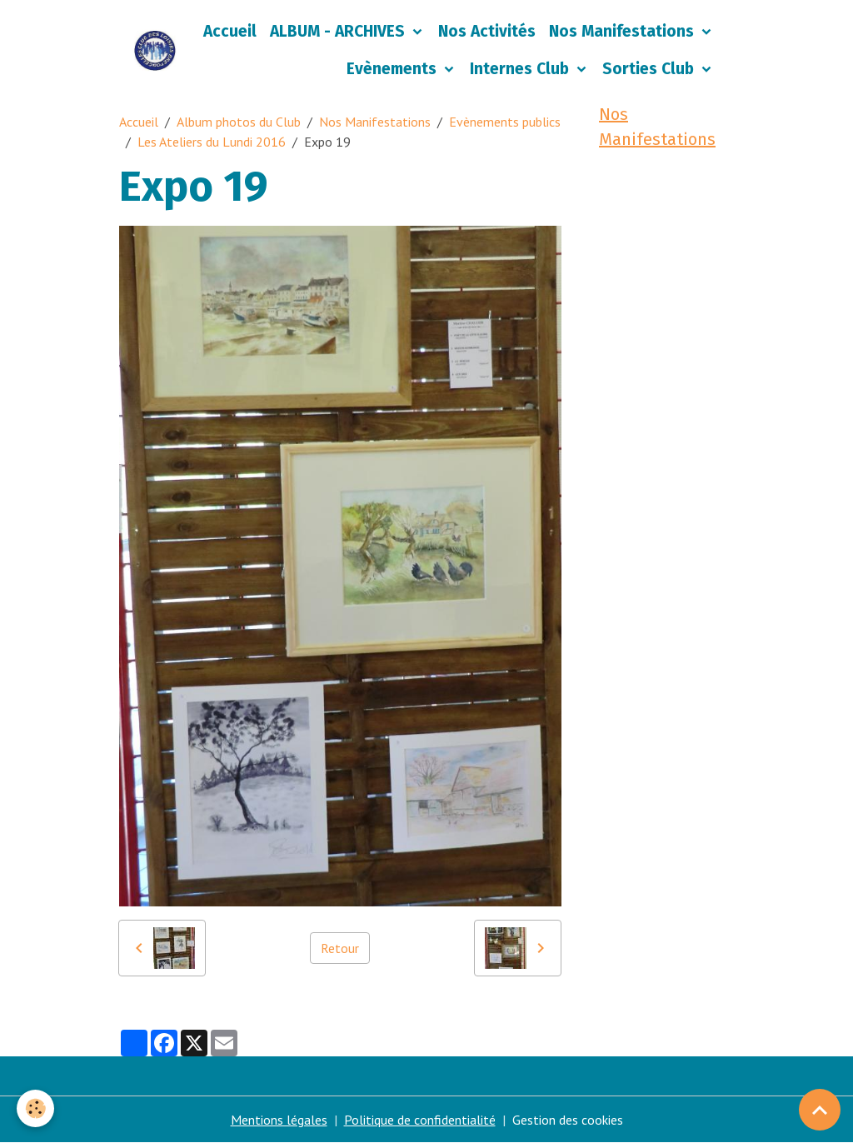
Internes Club (521, 68)
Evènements (394, 68)
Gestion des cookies (567, 1119)
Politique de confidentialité (420, 1119)
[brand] (154, 50)
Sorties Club (650, 68)
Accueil (230, 31)
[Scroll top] (820, 1110)
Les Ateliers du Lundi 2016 (211, 141)
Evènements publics (505, 121)
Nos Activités (487, 31)
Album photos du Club (239, 121)
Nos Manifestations (623, 31)
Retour (340, 948)
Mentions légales (279, 1119)
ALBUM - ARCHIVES (339, 31)
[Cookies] (35, 1108)
